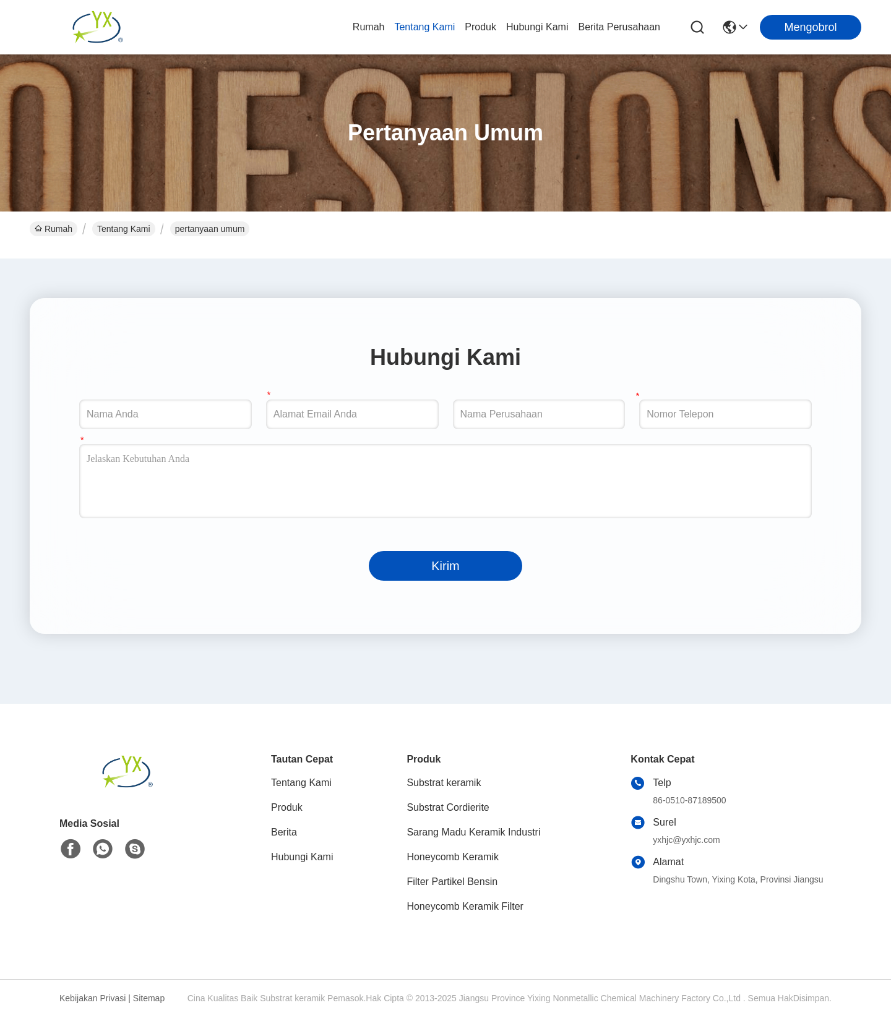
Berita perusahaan (619, 27)
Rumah (369, 27)
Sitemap (149, 998)
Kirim (445, 566)
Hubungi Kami (537, 27)
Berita (284, 832)
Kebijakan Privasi (92, 998)
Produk (480, 27)
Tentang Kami (424, 27)
